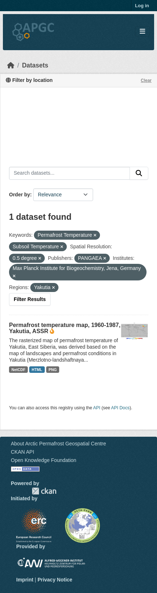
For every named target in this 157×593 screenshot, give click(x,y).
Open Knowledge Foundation (43, 460)
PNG (53, 369)
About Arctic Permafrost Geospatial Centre (58, 443)
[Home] (10, 65)
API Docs (120, 407)
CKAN (44, 491)
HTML (37, 369)
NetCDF (19, 369)
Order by (19, 194)
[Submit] (139, 173)
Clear (146, 80)
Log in (142, 5)
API (96, 407)
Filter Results (30, 299)
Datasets (35, 65)
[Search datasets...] (69, 173)
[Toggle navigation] (142, 31)
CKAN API (22, 452)
